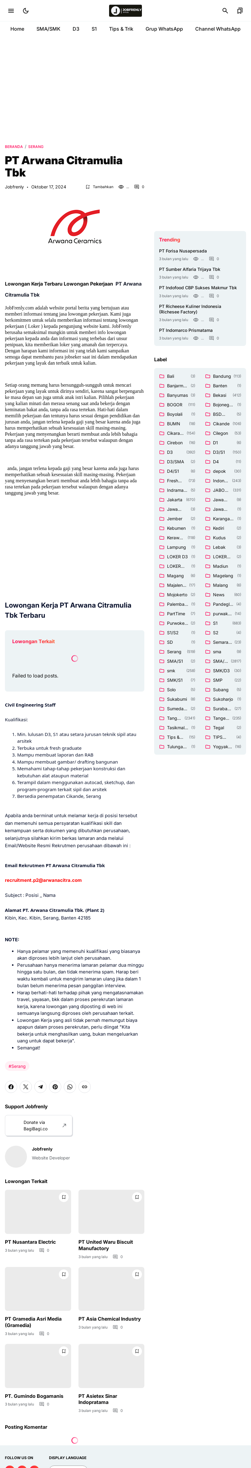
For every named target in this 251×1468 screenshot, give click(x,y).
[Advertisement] (125, 89)
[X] (26, 1087)
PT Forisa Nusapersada (183, 250)
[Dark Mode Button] (26, 11)
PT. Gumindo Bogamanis (34, 1396)
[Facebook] (11, 1087)
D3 (76, 29)
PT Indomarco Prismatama (186, 330)
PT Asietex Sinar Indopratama (97, 1399)
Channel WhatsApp (218, 29)
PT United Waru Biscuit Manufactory (105, 1245)
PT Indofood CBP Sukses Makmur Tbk (198, 287)
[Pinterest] (55, 1087)
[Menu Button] (11, 11)
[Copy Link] (84, 1087)
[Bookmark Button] (240, 11)
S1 (94, 29)
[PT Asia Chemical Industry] (111, 1289)
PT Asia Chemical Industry (109, 1319)
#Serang (17, 1066)
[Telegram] (40, 1087)
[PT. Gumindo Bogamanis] (38, 1366)
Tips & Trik (121, 29)
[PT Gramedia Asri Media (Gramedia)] (38, 1289)
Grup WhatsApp (164, 29)
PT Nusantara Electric (30, 1242)
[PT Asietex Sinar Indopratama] (111, 1366)
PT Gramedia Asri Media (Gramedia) (33, 1322)
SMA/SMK (48, 29)
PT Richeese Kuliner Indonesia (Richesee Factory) (190, 309)
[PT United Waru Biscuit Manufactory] (111, 1212)
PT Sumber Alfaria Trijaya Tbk (189, 269)
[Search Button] (225, 11)
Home (17, 29)
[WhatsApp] (70, 1087)
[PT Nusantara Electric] (38, 1212)
